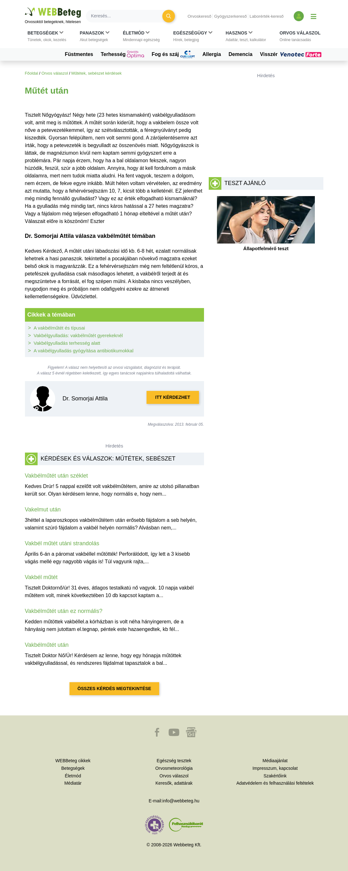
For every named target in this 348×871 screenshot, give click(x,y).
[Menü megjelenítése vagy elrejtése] (313, 16)
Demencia (241, 54)
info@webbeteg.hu (180, 800)
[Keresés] (128, 16)
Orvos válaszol (54, 73)
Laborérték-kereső (266, 16)
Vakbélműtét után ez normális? (64, 611)
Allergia (211, 54)
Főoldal (31, 73)
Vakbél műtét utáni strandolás (62, 543)
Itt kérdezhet (172, 397)
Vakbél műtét (41, 577)
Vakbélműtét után (47, 645)
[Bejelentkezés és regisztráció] (299, 16)
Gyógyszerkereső (230, 16)
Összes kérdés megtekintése (114, 688)
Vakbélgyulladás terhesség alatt (67, 343)
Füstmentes (79, 54)
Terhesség (122, 54)
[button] (47, 36)
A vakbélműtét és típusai (59, 327)
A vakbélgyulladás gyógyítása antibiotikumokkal (84, 350)
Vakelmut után (43, 509)
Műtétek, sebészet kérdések (96, 73)
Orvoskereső (199, 16)
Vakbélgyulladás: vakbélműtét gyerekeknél (78, 335)
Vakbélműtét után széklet (56, 476)
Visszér (291, 54)
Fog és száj (173, 54)
